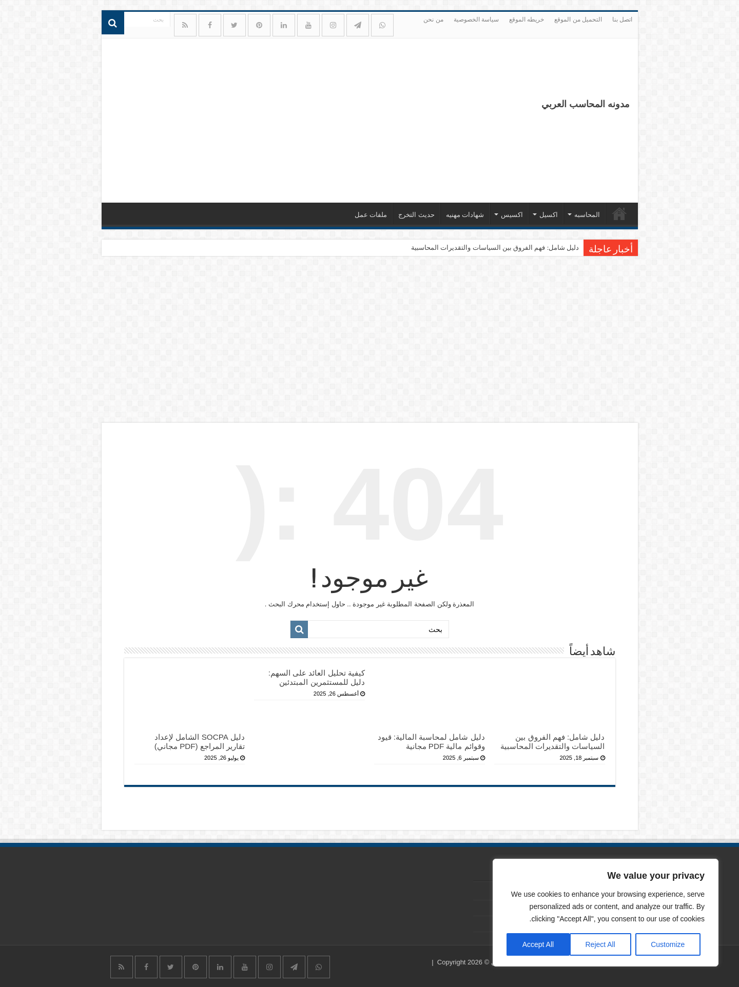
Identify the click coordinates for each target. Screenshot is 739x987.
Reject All (600, 944)
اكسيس (512, 215)
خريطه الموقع (526, 19)
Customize (668, 944)
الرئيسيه (619, 213)
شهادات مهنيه (465, 215)
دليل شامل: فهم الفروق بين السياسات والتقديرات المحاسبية (495, 247)
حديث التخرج (416, 215)
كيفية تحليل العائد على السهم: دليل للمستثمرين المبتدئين (316, 677)
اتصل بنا (622, 19)
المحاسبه (587, 215)
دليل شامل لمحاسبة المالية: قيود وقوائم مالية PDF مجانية (431, 742)
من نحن (433, 19)
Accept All (538, 944)
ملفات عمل (371, 215)
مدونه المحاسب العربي (585, 104)
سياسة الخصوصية (476, 19)
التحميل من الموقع (578, 19)
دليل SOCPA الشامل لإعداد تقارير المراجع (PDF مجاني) (199, 742)
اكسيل (548, 215)
